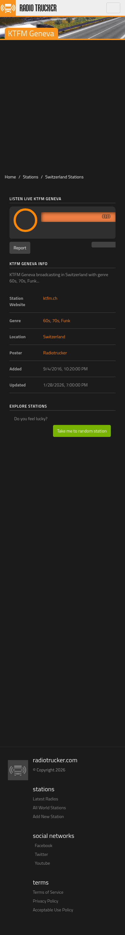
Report (20, 247)
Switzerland (54, 336)
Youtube (42, 863)
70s (55, 320)
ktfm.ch (50, 298)
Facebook (43, 845)
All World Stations (49, 807)
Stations (31, 176)
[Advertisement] (62, 105)
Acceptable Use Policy (53, 909)
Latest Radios (45, 798)
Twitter (41, 854)
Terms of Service (48, 892)
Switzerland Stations (64, 176)
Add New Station (48, 816)
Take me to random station (82, 430)
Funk (65, 320)
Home (10, 176)
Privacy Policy (45, 900)
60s (46, 320)
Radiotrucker (55, 352)
